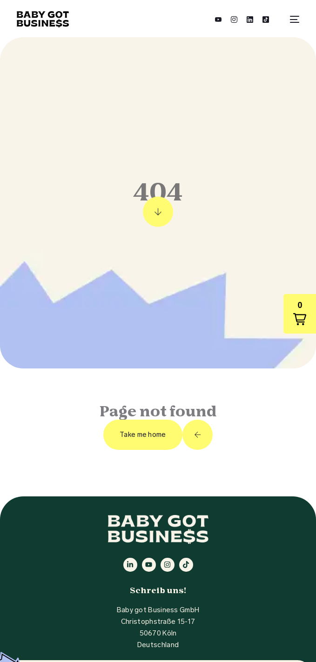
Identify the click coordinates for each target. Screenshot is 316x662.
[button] (299, 314)
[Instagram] (234, 19)
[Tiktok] (266, 19)
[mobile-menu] (291, 19)
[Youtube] (218, 19)
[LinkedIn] (250, 19)
